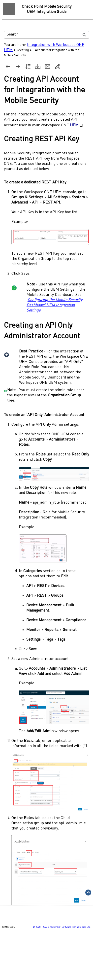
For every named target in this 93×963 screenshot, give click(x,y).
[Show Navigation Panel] (9, 9)
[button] (84, 35)
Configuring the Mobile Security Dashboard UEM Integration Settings (54, 305)
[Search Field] (46, 35)
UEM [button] (76, 125)
